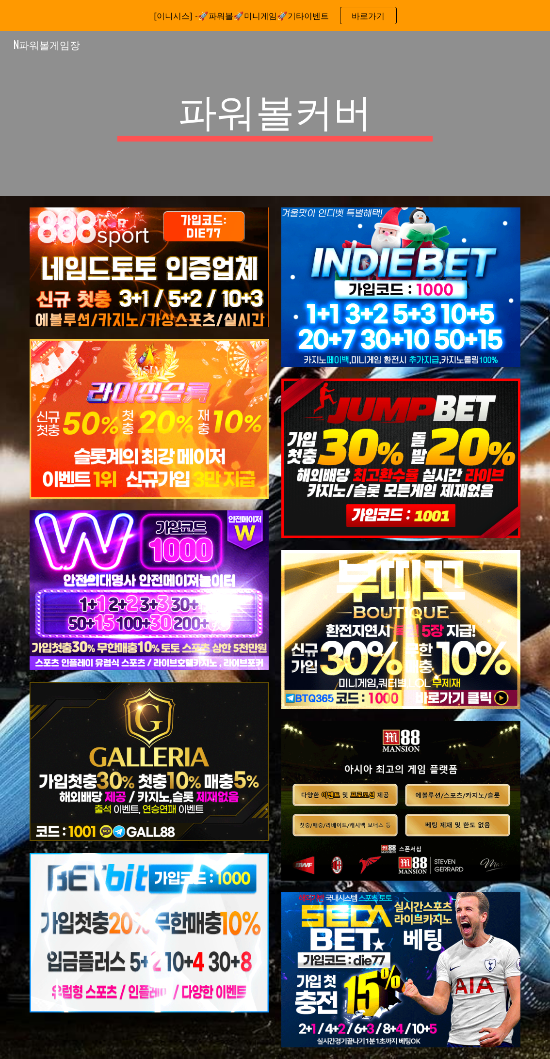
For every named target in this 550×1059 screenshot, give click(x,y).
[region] (275, 15)
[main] (275, 113)
